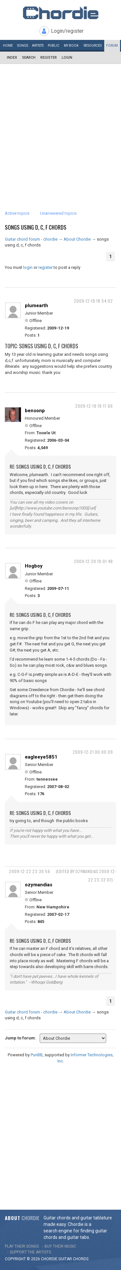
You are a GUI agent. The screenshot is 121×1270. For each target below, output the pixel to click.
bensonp (35, 410)
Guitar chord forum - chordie (31, 239)
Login (67, 57)
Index (12, 57)
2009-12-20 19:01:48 (93, 561)
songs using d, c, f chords (35, 227)
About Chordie (77, 239)
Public (53, 45)
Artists (38, 45)
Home (8, 45)
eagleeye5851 (41, 757)
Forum (112, 45)
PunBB (37, 1054)
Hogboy (34, 566)
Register (48, 57)
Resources (93, 45)
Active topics (17, 213)
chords (80, 1259)
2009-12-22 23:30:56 (29, 871)
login (28, 267)
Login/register (67, 31)
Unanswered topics (58, 213)
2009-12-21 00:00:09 (93, 752)
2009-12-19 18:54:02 (93, 301)
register (45, 267)
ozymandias (38, 885)
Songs (22, 45)
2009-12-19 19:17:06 (94, 406)
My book (71, 45)
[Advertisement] (60, 128)
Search (28, 57)
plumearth (36, 305)
